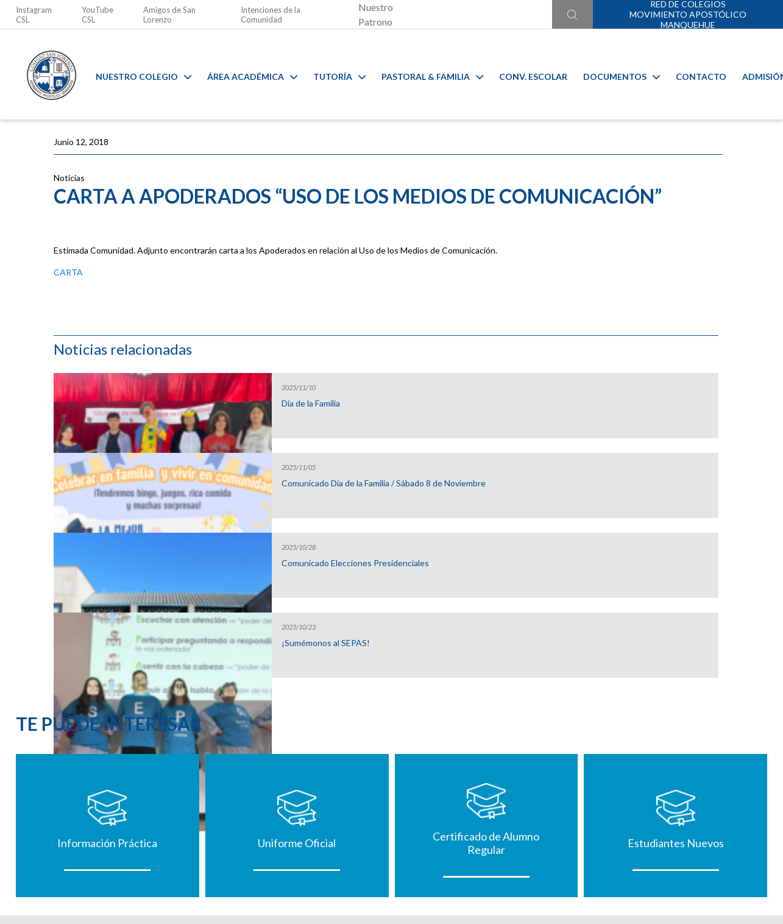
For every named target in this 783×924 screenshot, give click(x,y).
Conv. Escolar (524, 74)
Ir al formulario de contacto (231, 859)
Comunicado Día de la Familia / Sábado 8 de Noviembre (650, 307)
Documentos (612, 74)
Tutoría (330, 74)
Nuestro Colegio (134, 74)
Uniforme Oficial (297, 681)
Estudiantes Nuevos (676, 681)
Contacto (692, 74)
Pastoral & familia (423, 74)
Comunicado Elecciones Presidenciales (639, 387)
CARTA (68, 322)
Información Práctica (107, 681)
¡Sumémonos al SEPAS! (638, 462)
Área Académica (243, 74)
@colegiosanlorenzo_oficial (229, 835)
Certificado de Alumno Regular (486, 680)
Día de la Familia (623, 222)
